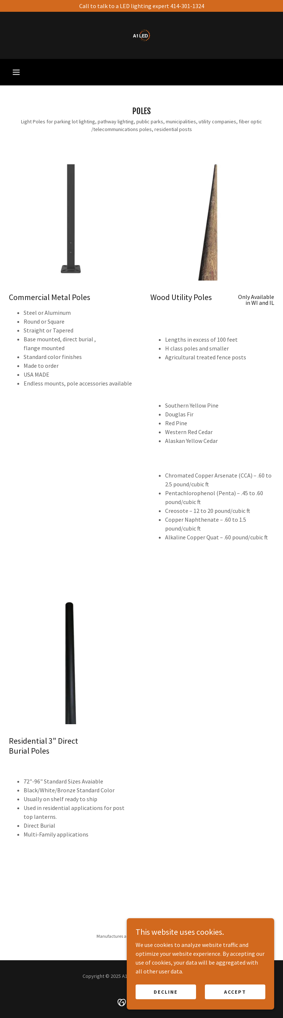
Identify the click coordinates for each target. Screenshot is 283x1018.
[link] (141, 35)
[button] (16, 72)
